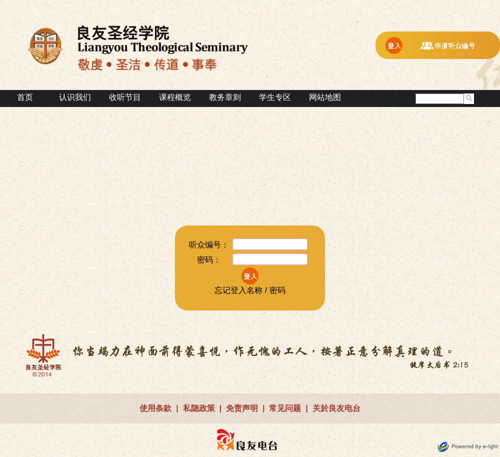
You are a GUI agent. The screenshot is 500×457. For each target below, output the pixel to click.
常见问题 (285, 408)
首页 (25, 97)
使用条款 (156, 408)
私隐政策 (199, 408)
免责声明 (242, 408)
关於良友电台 (336, 408)
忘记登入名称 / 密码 (249, 290)
